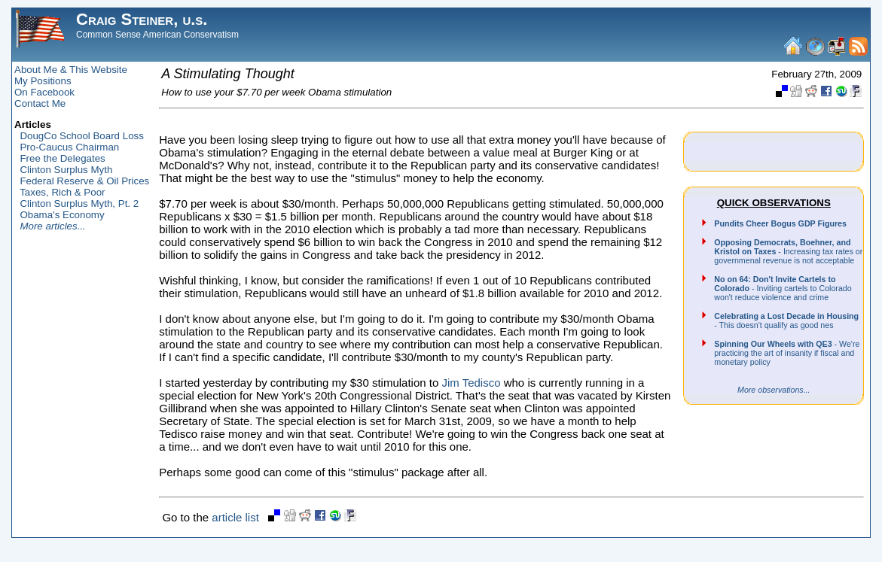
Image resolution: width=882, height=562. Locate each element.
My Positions (43, 81)
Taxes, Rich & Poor (62, 192)
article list (235, 517)
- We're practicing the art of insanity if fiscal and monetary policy (786, 352)
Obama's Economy (62, 214)
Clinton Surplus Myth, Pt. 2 (79, 203)
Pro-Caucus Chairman (69, 147)
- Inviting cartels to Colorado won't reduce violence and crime (782, 288)
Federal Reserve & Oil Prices (84, 181)
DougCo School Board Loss (81, 135)
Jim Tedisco (470, 382)
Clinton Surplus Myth (66, 169)
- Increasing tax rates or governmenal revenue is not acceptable (788, 251)
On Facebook (44, 92)
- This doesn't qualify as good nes (786, 320)
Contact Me (40, 103)
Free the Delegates (62, 158)
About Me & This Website (70, 69)
